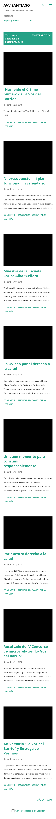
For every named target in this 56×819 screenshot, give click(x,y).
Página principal (12, 20)
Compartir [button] (9, 122)
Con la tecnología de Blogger (28, 810)
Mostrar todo (41, 35)
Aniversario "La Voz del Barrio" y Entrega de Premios (24, 748)
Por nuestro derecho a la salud (25, 556)
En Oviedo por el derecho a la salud (27, 366)
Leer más (8, 126)
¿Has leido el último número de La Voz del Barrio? (22, 94)
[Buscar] (43, 5)
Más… (31, 20)
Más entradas (44, 799)
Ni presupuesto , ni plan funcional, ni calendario (24, 181)
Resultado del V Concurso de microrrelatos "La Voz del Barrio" (26, 651)
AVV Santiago (17, 5)
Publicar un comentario (32, 122)
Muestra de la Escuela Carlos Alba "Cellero (22, 273)
